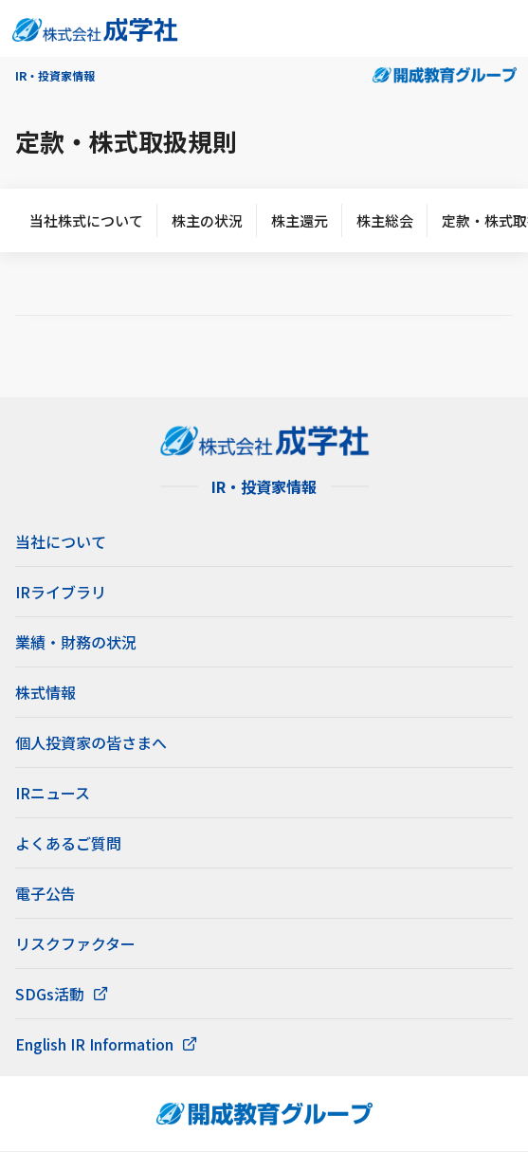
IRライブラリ (60, 591)
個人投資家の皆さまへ (91, 742)
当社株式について (86, 220)
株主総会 (384, 220)
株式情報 (45, 692)
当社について (60, 541)
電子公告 (45, 893)
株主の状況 (207, 220)
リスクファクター (75, 943)
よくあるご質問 (68, 843)
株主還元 (299, 220)
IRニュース (52, 792)
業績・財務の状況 (76, 642)
